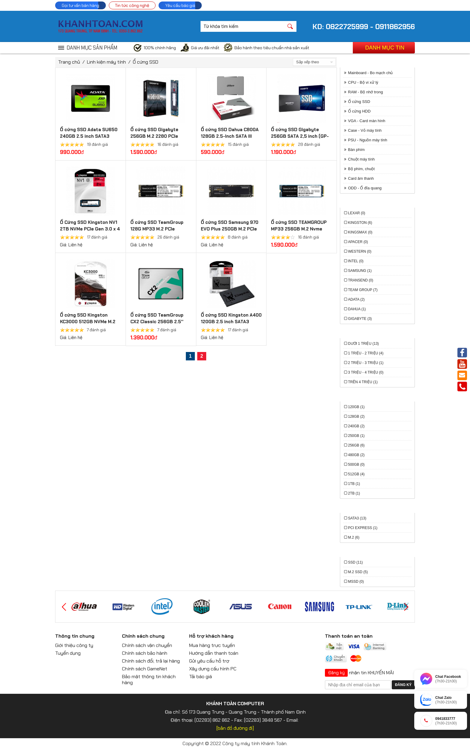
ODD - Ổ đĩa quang (365, 188)
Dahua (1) (357, 309)
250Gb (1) (356, 436)
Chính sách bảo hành (144, 653)
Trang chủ (69, 62)
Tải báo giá (200, 676)
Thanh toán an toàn (349, 636)
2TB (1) (354, 493)
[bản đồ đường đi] (235, 728)
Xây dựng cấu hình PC (212, 669)
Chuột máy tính (361, 159)
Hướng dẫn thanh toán (213, 653)
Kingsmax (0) (360, 232)
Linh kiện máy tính (106, 62)
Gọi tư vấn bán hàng (80, 5)
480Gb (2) (356, 455)
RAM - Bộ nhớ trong (365, 92)
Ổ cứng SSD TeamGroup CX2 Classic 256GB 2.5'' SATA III (156, 321)
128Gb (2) (356, 416)
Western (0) (359, 251)
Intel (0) (356, 261)
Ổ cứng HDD (359, 111)
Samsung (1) (360, 271)
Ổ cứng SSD (145, 62)
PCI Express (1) (362, 528)
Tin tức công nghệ (132, 5)
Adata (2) (356, 299)
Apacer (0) (358, 242)
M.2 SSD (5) (358, 572)
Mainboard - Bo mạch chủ (370, 73)
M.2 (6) (353, 537)
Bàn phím (356, 149)
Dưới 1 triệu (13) (363, 343)
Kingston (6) (360, 223)
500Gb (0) (356, 464)
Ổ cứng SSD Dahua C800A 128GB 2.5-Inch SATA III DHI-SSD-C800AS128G (230, 136)
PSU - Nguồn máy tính (367, 140)
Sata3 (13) (357, 518)
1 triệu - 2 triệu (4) (365, 353)
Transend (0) (360, 280)
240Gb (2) (356, 426)
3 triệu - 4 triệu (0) (365, 372)
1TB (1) (354, 484)
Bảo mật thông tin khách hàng (149, 679)
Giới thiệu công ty (74, 645)
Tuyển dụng (68, 653)
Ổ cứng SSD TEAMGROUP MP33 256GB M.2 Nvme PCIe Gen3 (299, 229)
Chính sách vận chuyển (147, 645)
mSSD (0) (356, 581)
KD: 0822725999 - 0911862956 (363, 26)
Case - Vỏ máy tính (365, 130)
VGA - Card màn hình (366, 121)
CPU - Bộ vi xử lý (363, 82)
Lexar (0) (356, 213)
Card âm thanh (361, 178)
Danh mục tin (384, 48)
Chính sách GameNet (144, 669)
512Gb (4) (356, 474)
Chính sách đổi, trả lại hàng (151, 661)
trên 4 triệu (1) (363, 382)
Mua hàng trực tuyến (212, 645)
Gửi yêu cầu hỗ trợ (209, 661)
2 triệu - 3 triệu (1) (365, 363)
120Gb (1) (356, 407)
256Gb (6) (356, 445)
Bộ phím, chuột (361, 169)
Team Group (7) (362, 290)
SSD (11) (355, 562)
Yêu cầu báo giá (180, 5)
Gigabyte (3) (360, 319)
